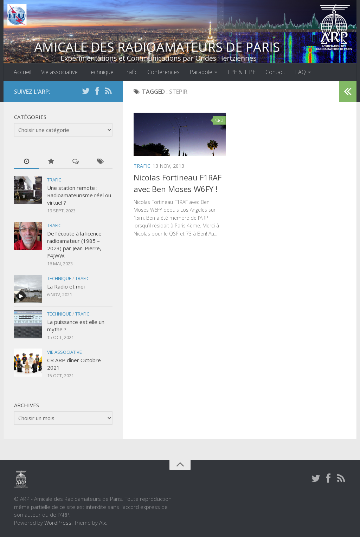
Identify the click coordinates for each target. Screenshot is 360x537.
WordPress (57, 522)
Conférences (163, 72)
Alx (102, 522)
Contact (275, 72)
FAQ (300, 72)
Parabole (200, 72)
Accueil (22, 72)
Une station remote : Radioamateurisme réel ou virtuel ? (79, 195)
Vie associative (59, 72)
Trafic (130, 72)
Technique (101, 72)
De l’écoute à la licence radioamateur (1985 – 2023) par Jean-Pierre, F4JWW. (74, 244)
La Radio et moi (66, 286)
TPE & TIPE (241, 72)
